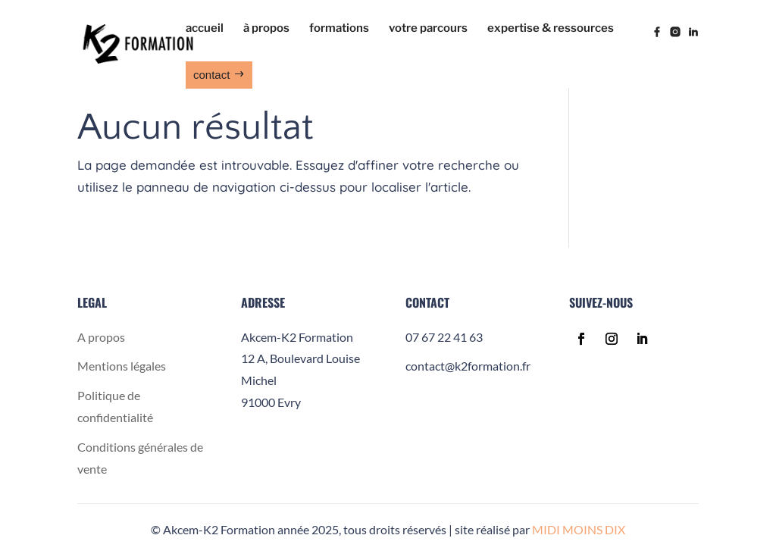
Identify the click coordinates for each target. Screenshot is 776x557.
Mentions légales (121, 365)
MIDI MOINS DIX (578, 529)
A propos (101, 337)
